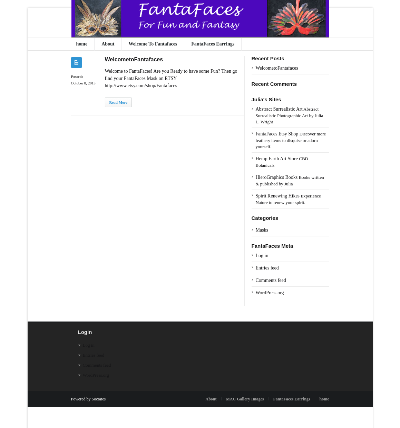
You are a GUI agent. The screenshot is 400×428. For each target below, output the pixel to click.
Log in (262, 255)
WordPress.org (270, 292)
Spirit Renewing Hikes (278, 195)
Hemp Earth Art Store (277, 158)
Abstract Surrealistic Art (279, 109)
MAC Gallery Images (245, 399)
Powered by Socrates (88, 399)
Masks (262, 230)
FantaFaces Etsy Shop (277, 133)
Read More (118, 102)
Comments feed (271, 280)
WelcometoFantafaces (134, 59)
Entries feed (267, 268)
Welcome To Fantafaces (153, 44)
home (82, 44)
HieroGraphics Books (277, 177)
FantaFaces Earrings (212, 44)
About (107, 44)
